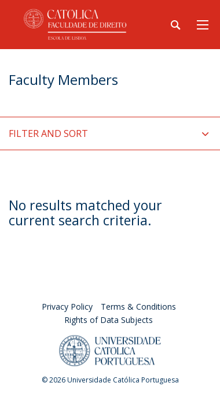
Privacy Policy (67, 306)
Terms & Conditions (138, 306)
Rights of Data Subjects (108, 319)
